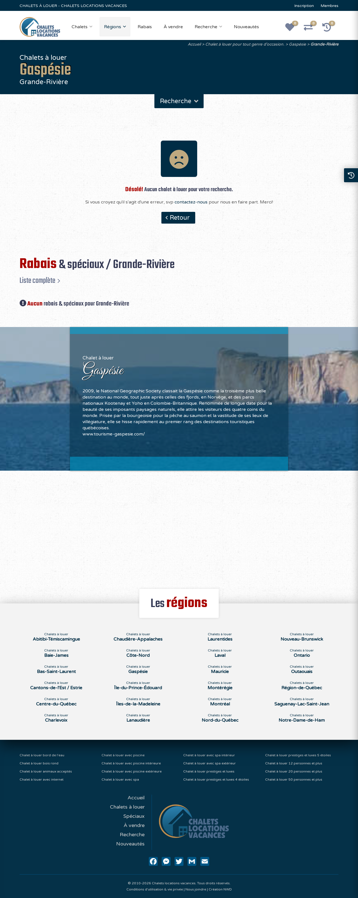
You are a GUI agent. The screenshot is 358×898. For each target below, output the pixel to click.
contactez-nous (191, 202)
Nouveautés (246, 27)
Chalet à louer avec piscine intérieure (131, 763)
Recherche (206, 27)
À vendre (173, 27)
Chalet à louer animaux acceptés (46, 771)
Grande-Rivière (324, 44)
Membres (329, 5)
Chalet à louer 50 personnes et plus (293, 779)
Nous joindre (195, 889)
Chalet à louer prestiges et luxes (208, 771)
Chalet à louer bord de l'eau (42, 755)
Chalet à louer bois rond (39, 763)
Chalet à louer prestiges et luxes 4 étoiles (216, 779)
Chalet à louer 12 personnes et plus (293, 763)
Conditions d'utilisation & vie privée (154, 889)
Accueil (194, 44)
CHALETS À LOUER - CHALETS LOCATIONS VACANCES (73, 5)
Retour (180, 217)
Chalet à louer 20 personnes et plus (293, 771)
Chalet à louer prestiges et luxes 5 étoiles (298, 755)
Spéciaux (134, 816)
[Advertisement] (179, 526)
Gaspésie (297, 44)
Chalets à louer (127, 807)
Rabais (145, 27)
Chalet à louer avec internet (41, 779)
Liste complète (37, 280)
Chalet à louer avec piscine (123, 755)
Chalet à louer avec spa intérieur (209, 755)
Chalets (80, 27)
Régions (112, 27)
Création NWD (220, 889)
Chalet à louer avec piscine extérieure (132, 771)
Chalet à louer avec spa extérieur (209, 763)
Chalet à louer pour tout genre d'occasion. (244, 44)
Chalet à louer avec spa (120, 779)
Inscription (304, 5)
